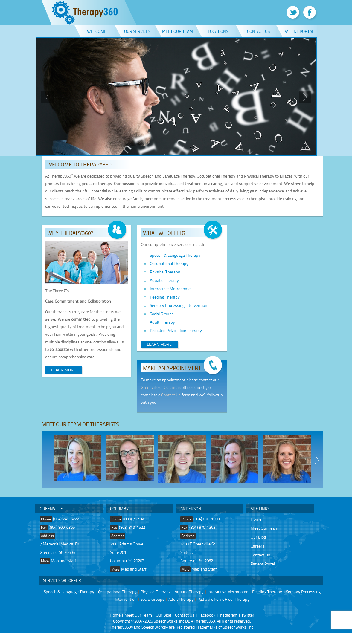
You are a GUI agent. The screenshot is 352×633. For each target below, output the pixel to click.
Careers (257, 546)
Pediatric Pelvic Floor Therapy (176, 330)
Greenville (150, 387)
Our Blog (258, 537)
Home (256, 519)
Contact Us (258, 31)
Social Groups (162, 313)
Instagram (228, 615)
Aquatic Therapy (164, 280)
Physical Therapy (165, 272)
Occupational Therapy (169, 263)
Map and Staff (63, 560)
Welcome (96, 31)
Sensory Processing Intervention (178, 305)
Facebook (206, 615)
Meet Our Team (177, 31)
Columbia (172, 387)
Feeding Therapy (165, 297)
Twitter (247, 615)
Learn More (63, 370)
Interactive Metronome (170, 288)
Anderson (190, 508)
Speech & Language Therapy (175, 255)
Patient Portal (299, 31)
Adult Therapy (162, 322)
